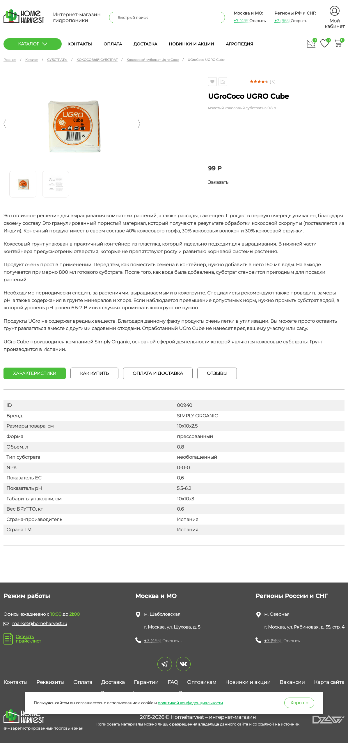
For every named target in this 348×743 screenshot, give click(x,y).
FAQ (173, 682)
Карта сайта (329, 682)
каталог (32, 44)
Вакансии (292, 682)
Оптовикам (201, 682)
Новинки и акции (191, 44)
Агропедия (239, 44)
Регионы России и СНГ (291, 595)
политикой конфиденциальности (190, 702)
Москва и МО (156, 595)
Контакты (80, 44)
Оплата (113, 44)
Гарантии (146, 682)
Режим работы (26, 595)
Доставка (145, 44)
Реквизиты (50, 682)
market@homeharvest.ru (39, 623)
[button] (4, 124)
